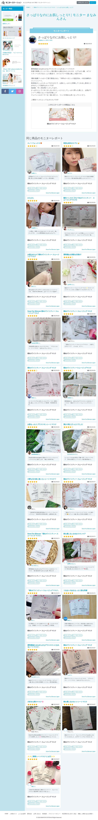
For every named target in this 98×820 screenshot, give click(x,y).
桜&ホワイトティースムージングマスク (77, 368)
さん (34, 173)
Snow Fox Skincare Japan (52, 193)
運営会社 (29, 813)
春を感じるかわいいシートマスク (75, 702)
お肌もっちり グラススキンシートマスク (41, 424)
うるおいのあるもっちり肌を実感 (75, 590)
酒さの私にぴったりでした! (73, 424)
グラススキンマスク (34, 190)
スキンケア (32, 188)
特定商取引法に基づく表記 (69, 813)
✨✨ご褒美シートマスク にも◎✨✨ (41, 756)
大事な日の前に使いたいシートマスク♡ (41, 479)
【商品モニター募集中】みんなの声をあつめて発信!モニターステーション (11, 2)
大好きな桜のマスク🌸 (35, 702)
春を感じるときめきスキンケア (74, 534)
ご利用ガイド (13, 813)
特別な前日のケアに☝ (71, 143)
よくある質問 (22, 813)
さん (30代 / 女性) (45, 40)
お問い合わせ (37, 813)
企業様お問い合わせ (83, 2)
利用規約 (44, 813)
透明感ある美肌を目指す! (72, 254)
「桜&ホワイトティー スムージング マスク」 (43, 590)
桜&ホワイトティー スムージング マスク (77, 311)
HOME (6, 813)
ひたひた (30, 198)
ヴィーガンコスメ (41, 188)
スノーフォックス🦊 (34, 143)
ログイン (92, 2)
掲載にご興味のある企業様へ (85, 813)
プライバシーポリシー (54, 813)
